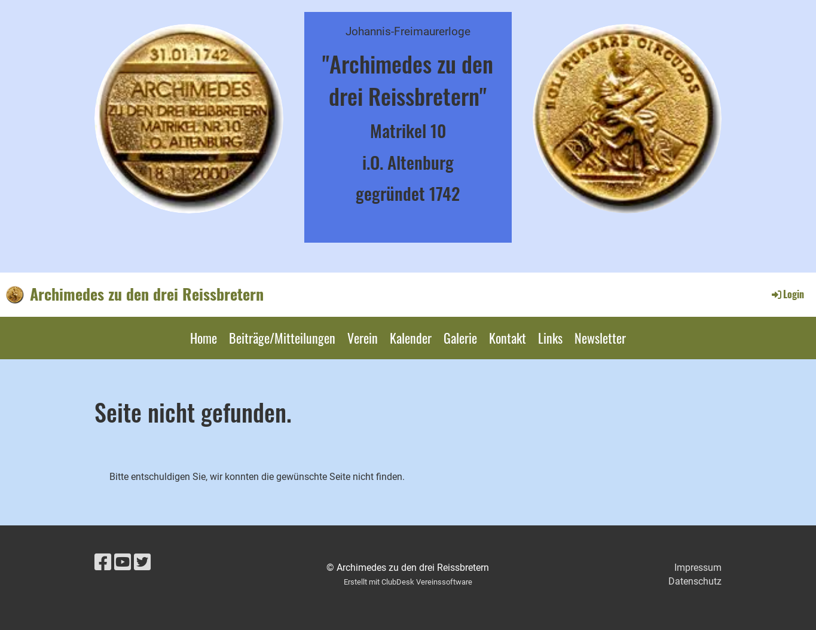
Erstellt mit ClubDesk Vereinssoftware (408, 581)
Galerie (460, 337)
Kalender (411, 337)
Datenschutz (695, 581)
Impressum (698, 567)
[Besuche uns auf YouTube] (122, 562)
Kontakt (507, 337)
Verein (362, 337)
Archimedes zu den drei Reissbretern (147, 294)
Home (203, 337)
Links (550, 337)
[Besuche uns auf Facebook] (102, 562)
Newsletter (600, 337)
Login (787, 294)
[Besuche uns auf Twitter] (142, 562)
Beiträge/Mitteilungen (282, 337)
